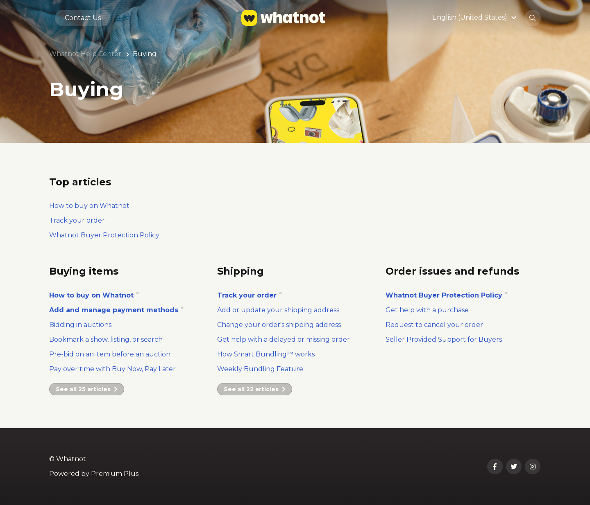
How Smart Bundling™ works (266, 354)
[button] (475, 18)
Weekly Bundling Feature (260, 369)
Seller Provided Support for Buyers (444, 339)
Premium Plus (114, 474)
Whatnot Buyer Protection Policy (445, 295)
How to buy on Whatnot (89, 206)
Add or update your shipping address (278, 310)
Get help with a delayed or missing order (283, 339)
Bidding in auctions (80, 325)
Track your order (77, 220)
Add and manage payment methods (114, 310)
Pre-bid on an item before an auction (109, 354)
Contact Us (83, 18)
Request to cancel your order (434, 325)
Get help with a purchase (427, 310)
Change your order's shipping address (279, 325)
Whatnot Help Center (85, 54)
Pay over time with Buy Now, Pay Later (112, 369)
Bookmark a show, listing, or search (106, 339)
